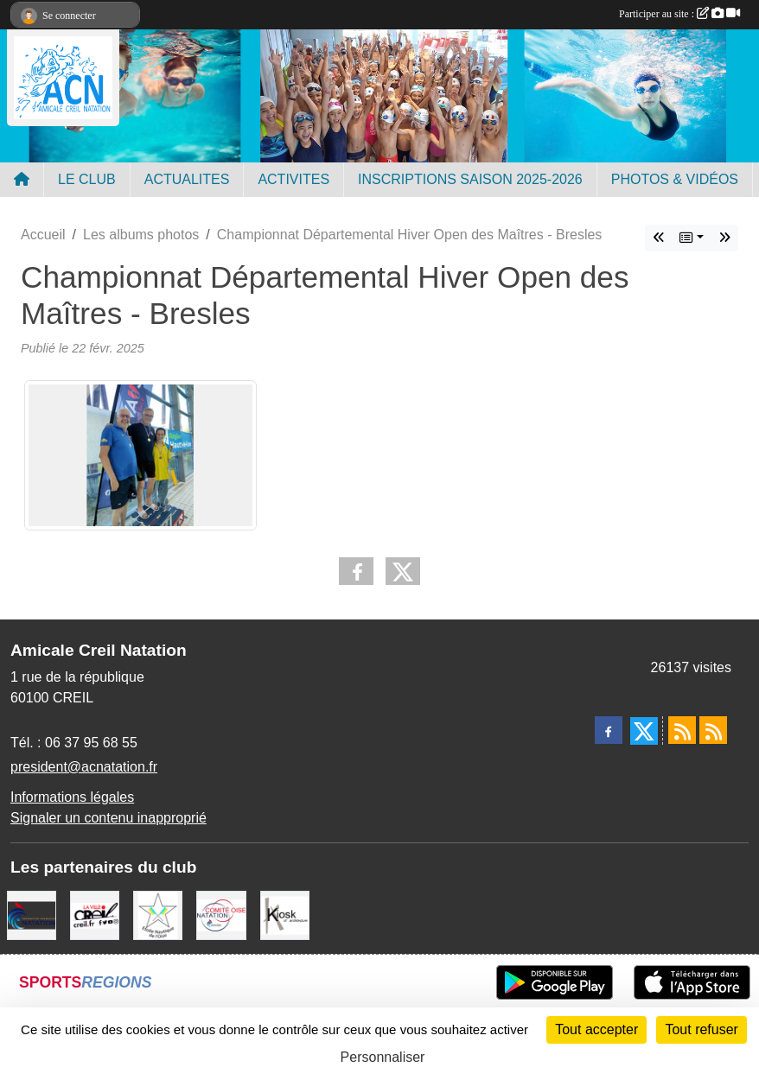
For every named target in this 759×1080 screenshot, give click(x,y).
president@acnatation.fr (83, 766)
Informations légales (72, 797)
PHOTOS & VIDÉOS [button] (674, 179)
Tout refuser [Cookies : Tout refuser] (701, 1029)
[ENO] (157, 914)
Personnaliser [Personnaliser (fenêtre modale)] (383, 1057)
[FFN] (31, 914)
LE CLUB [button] (87, 179)
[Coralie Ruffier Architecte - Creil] (284, 914)
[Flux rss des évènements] (713, 730)
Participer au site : (679, 14)
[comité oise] (221, 914)
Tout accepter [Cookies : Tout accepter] (596, 1029)
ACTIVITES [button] (293, 179)
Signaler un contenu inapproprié (108, 817)
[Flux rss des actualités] (682, 730)
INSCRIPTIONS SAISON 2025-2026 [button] (470, 179)
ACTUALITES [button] (187, 179)
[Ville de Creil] (94, 914)
